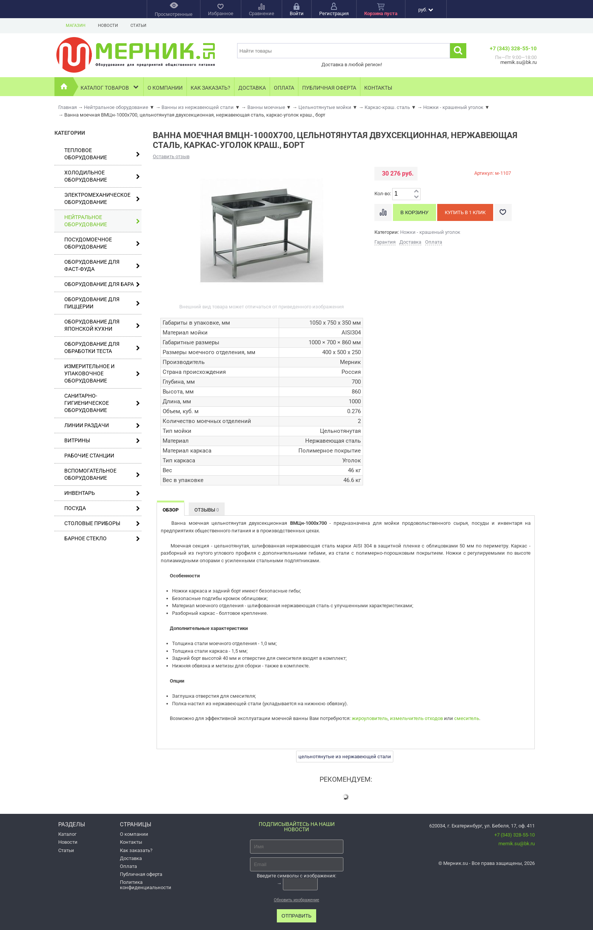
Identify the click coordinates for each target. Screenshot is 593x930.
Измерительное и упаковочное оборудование (102, 373)
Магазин (75, 25)
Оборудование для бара (102, 284)
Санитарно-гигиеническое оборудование (102, 403)
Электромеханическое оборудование (102, 198)
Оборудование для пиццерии (102, 302)
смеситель (466, 718)
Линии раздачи (102, 425)
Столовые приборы (102, 523)
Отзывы (206, 510)
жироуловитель (370, 718)
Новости (108, 25)
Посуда (102, 508)
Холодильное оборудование (102, 176)
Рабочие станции (89, 456)
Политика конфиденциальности (145, 884)
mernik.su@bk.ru (516, 843)
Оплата (284, 88)
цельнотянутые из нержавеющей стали (344, 756)
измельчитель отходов (416, 718)
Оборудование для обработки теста (102, 347)
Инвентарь (102, 493)
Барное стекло (102, 538)
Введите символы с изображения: (296, 876)
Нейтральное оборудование (102, 220)
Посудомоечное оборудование (102, 243)
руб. (425, 9)
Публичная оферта (329, 88)
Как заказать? (210, 88)
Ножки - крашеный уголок (430, 232)
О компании (165, 88)
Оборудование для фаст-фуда (102, 265)
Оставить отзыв (171, 156)
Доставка (252, 88)
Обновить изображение (296, 899)
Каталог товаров (110, 87)
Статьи (138, 25)
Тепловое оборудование (102, 153)
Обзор (171, 510)
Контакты (378, 88)
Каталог (67, 834)
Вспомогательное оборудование (102, 474)
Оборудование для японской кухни (102, 325)
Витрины (102, 440)
